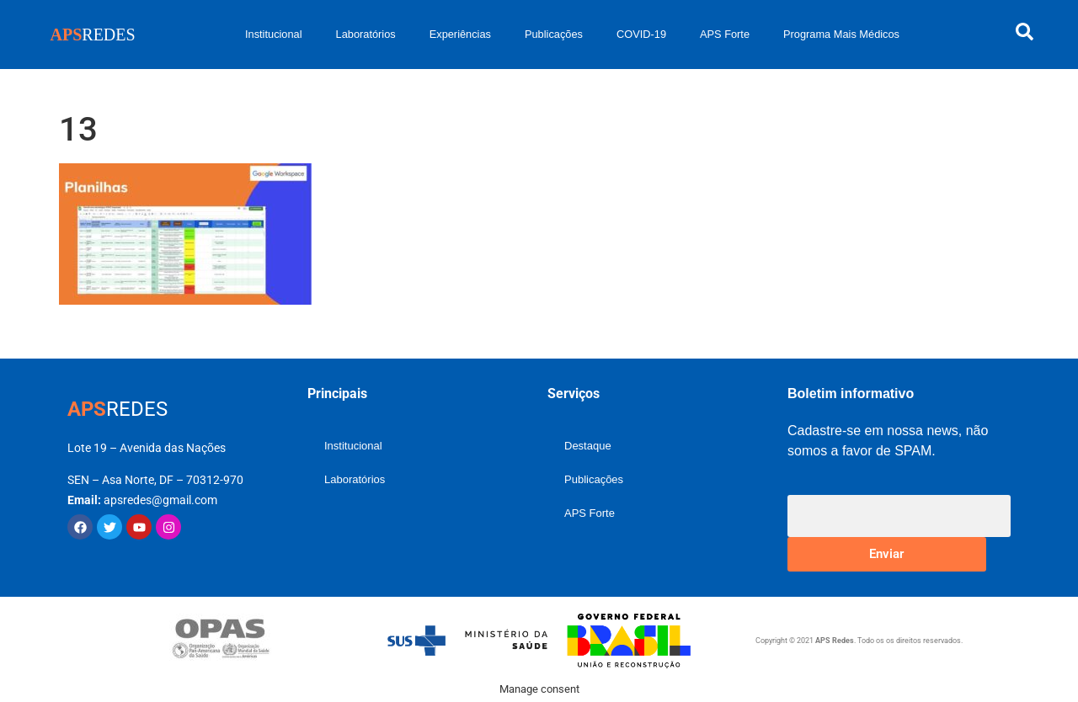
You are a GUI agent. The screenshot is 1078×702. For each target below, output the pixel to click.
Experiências (460, 34)
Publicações (554, 34)
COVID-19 (641, 34)
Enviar (886, 553)
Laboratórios (366, 34)
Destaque (587, 445)
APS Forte (725, 34)
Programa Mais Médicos (841, 34)
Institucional (273, 34)
